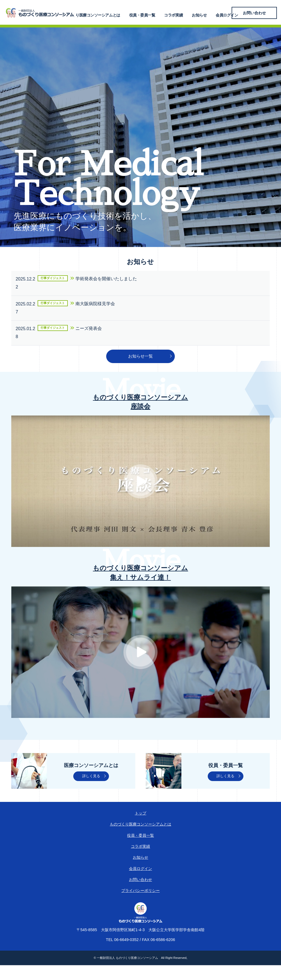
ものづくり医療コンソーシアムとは (105, 13)
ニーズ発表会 (88, 328)
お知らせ (204, 13)
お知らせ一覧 (140, 356)
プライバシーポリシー (140, 891)
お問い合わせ (260, 13)
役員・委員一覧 (153, 13)
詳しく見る (91, 777)
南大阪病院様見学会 (95, 303)
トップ (140, 814)
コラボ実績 (181, 13)
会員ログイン (228, 13)
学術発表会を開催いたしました (106, 278)
